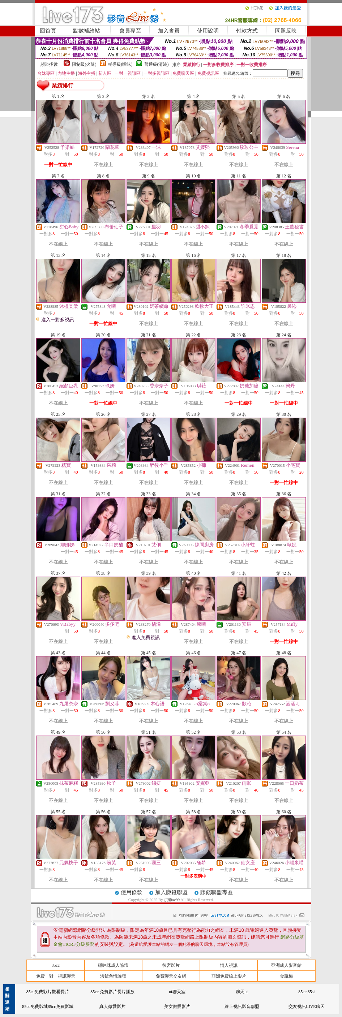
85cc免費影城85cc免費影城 (47, 1006)
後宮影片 (171, 965)
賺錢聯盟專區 (216, 892)
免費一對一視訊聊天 (55, 976)
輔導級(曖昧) (120, 64)
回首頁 (48, 31)
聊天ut (242, 991)
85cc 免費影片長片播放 (112, 991)
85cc (55, 965)
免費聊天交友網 (171, 976)
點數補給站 (86, 31)
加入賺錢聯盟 (171, 892)
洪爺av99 (172, 899)
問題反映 (286, 31)
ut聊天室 (177, 991)
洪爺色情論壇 (113, 976)
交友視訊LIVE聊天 (306, 1006)
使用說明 (208, 31)
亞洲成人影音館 (286, 965)
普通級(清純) (156, 64)
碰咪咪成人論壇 (113, 965)
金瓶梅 (286, 976)
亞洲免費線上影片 (228, 976)
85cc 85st (306, 991)
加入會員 (169, 31)
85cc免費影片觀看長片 (47, 991)
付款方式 (247, 31)
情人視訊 (229, 965)
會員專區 (130, 31)
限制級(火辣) (84, 64)
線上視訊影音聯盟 (242, 1006)
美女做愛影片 (177, 1006)
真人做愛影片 (112, 1006)
